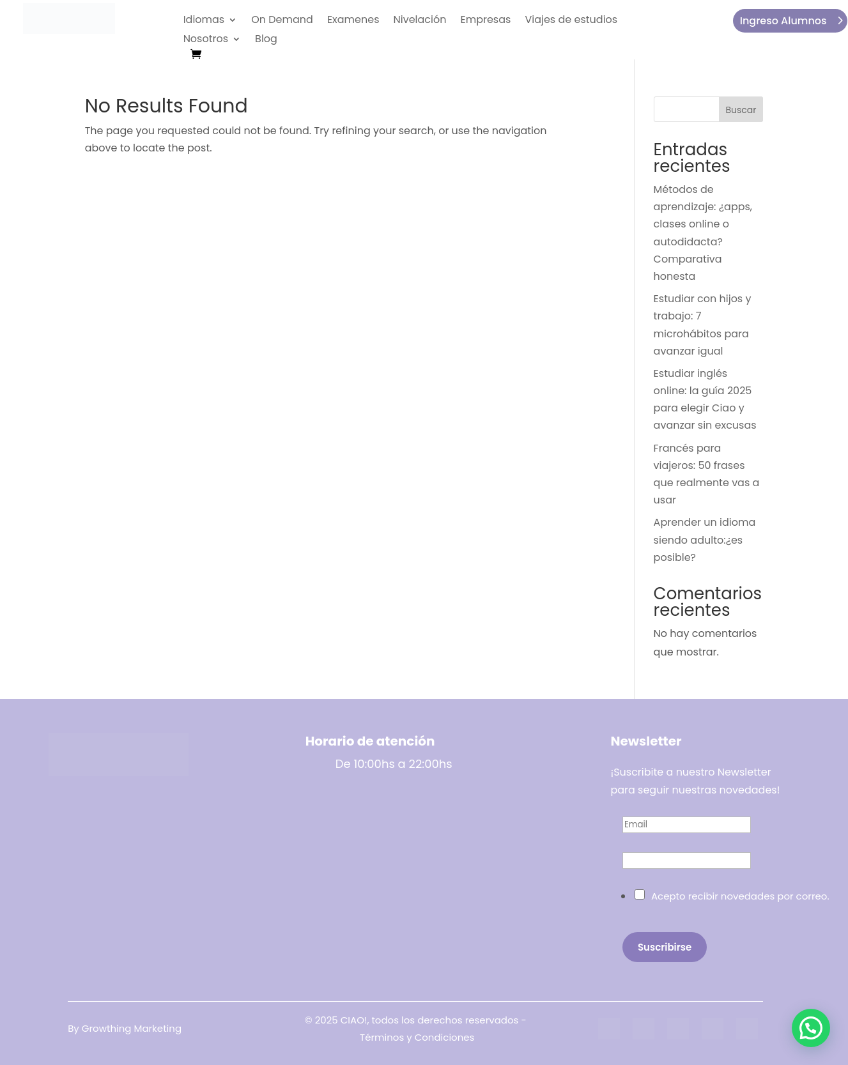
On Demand (282, 21)
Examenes (353, 21)
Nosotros (205, 40)
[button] (811, 1028)
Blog (266, 40)
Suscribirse (664, 947)
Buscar (740, 109)
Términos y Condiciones (417, 1037)
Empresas (485, 21)
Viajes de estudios (571, 21)
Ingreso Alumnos (783, 20)
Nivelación (420, 21)
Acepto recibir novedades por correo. (740, 896)
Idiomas (204, 21)
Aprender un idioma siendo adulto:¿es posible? (705, 539)
